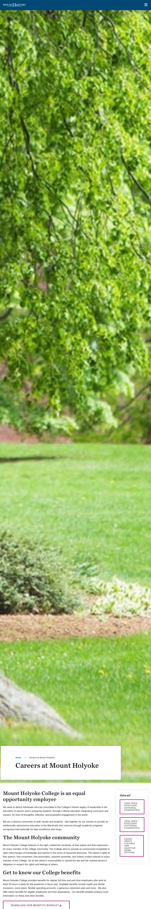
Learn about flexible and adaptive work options (130, 846)
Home (18, 757)
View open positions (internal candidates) (132, 806)
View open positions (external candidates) (132, 824)
